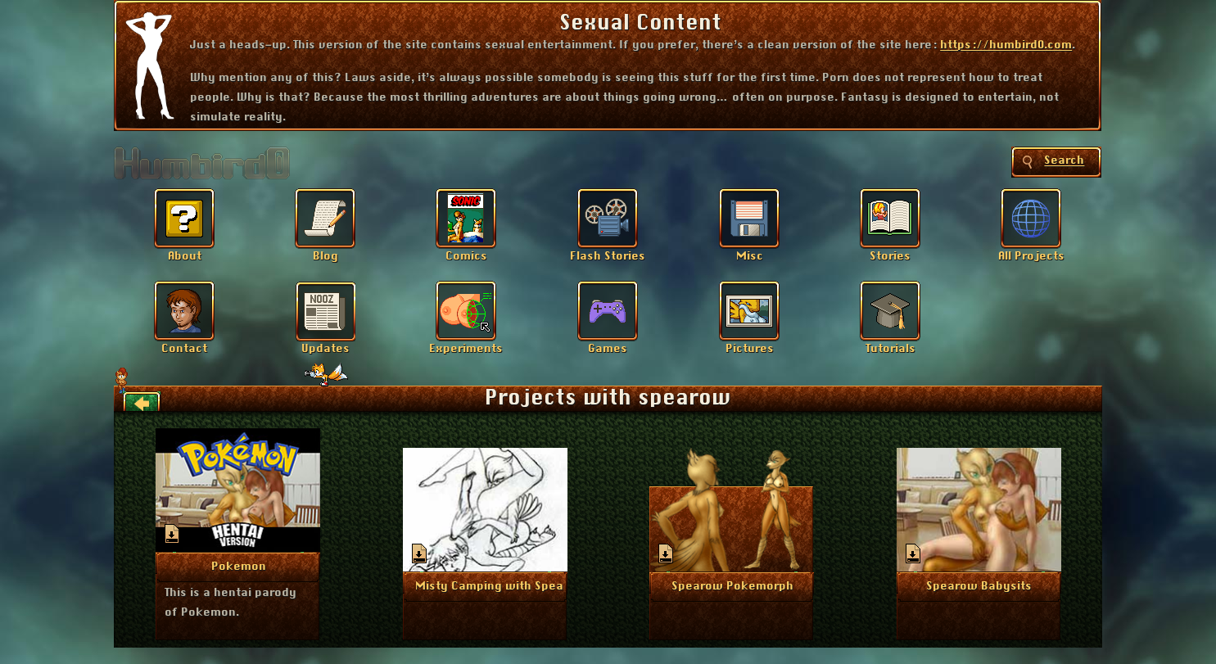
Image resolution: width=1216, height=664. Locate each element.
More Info (239, 566)
